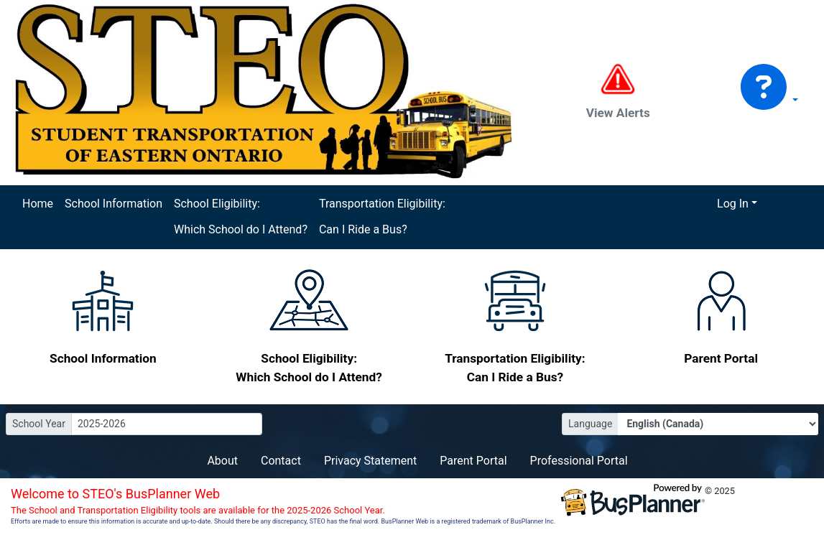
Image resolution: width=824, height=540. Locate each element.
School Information (113, 203)
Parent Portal (473, 460)
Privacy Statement (370, 460)
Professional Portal (579, 460)
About (222, 460)
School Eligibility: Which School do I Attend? (240, 217)
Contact (281, 460)
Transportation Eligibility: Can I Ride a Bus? (382, 217)
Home (37, 203)
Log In (733, 203)
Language (590, 423)
